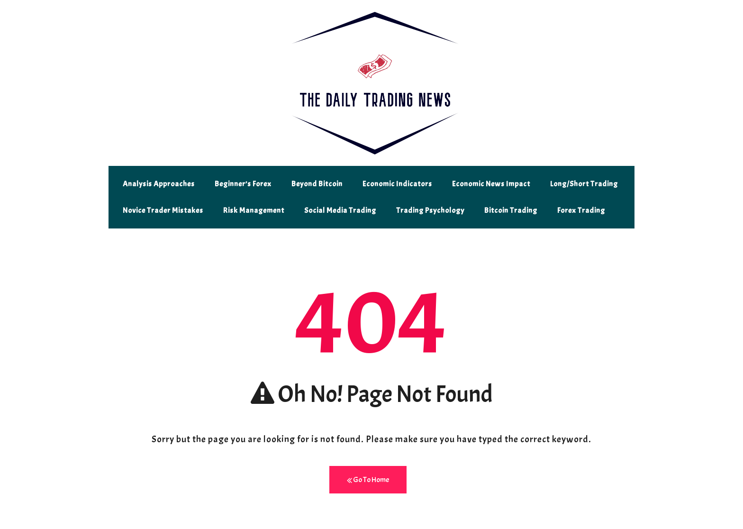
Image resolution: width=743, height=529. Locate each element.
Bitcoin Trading (510, 210)
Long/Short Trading (584, 184)
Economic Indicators (397, 184)
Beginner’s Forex (243, 184)
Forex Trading (581, 210)
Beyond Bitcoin (317, 184)
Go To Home (368, 480)
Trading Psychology (430, 210)
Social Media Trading (340, 210)
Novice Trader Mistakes (163, 210)
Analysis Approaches (159, 184)
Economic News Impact (491, 184)
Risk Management (253, 210)
